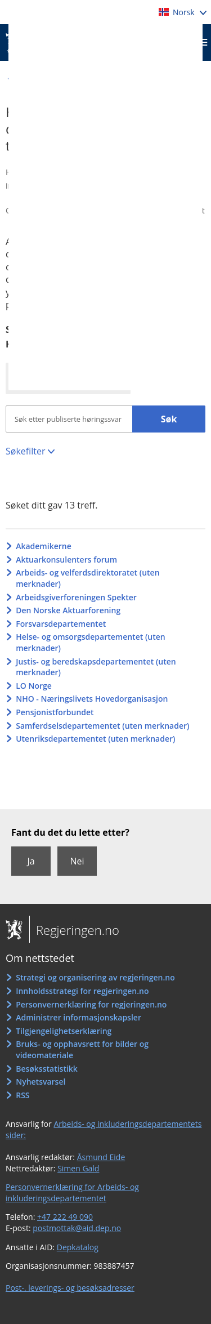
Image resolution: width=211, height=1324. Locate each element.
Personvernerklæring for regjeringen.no (91, 1004)
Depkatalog (77, 1247)
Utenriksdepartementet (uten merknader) (95, 738)
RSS (22, 1095)
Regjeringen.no (74, 930)
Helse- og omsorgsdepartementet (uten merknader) (90, 642)
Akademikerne (43, 546)
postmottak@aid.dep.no (77, 1228)
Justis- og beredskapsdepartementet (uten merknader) (96, 667)
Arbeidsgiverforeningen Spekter (76, 597)
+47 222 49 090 (65, 1216)
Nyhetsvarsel (40, 1081)
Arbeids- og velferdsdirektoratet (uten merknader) (87, 578)
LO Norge (34, 685)
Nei (77, 861)
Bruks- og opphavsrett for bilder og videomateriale (82, 1049)
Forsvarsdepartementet (61, 623)
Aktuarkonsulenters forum (66, 559)
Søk (169, 419)
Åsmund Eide (101, 1157)
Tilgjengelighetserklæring (63, 1031)
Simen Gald (78, 1168)
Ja (30, 861)
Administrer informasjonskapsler (78, 1017)
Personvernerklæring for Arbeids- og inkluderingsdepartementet (72, 1192)
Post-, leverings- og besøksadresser (70, 1287)
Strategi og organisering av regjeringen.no (95, 977)
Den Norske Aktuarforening (68, 610)
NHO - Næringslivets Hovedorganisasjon (92, 698)
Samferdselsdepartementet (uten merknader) (102, 725)
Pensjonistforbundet (54, 712)
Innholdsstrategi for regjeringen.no (82, 991)
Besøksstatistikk (47, 1068)
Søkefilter (25, 451)
